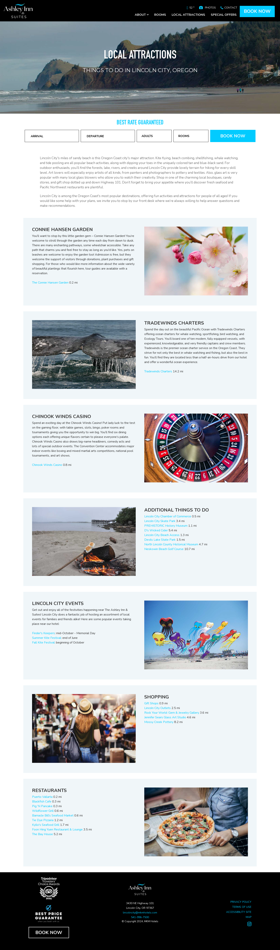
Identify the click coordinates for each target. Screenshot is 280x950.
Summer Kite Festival (46, 638)
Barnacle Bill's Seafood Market (53, 815)
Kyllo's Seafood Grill (46, 825)
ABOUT (142, 15)
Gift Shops (151, 703)
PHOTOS (210, 8)
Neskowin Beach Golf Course (164, 549)
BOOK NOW (257, 11)
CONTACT (230, 8)
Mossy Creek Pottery (158, 722)
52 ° (191, 8)
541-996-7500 (140, 917)
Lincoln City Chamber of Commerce (167, 516)
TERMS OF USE (241, 907)
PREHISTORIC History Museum (165, 526)
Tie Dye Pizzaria (42, 820)
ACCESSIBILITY (235, 912)
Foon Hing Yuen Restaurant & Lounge (57, 829)
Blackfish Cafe (41, 801)
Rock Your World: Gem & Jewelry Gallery (171, 713)
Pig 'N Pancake (42, 806)
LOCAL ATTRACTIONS (188, 15)
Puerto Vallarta (42, 797)
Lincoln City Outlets (157, 708)
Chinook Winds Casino (47, 465)
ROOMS (160, 15)
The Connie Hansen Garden (50, 282)
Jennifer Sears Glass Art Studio (165, 717)
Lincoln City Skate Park (159, 521)
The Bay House (42, 834)
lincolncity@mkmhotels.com (140, 912)
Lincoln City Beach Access (161, 535)
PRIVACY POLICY (240, 902)
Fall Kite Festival (43, 642)
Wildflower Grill (43, 811)
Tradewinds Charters (158, 371)
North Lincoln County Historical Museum (171, 544)
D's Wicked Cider (156, 530)
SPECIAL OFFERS (224, 15)
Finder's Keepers (43, 633)
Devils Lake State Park (160, 540)
